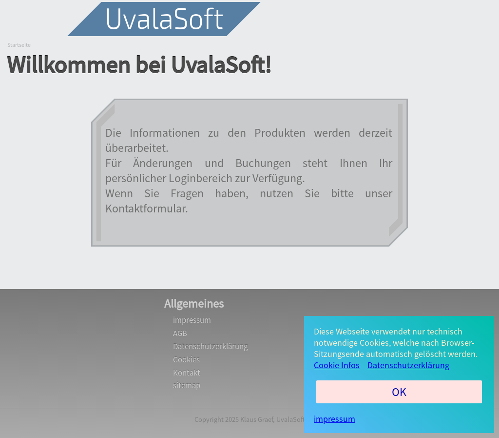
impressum (192, 320)
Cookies (186, 359)
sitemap (186, 385)
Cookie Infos (337, 365)
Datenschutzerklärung (210, 346)
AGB (180, 333)
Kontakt (186, 373)
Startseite (19, 44)
